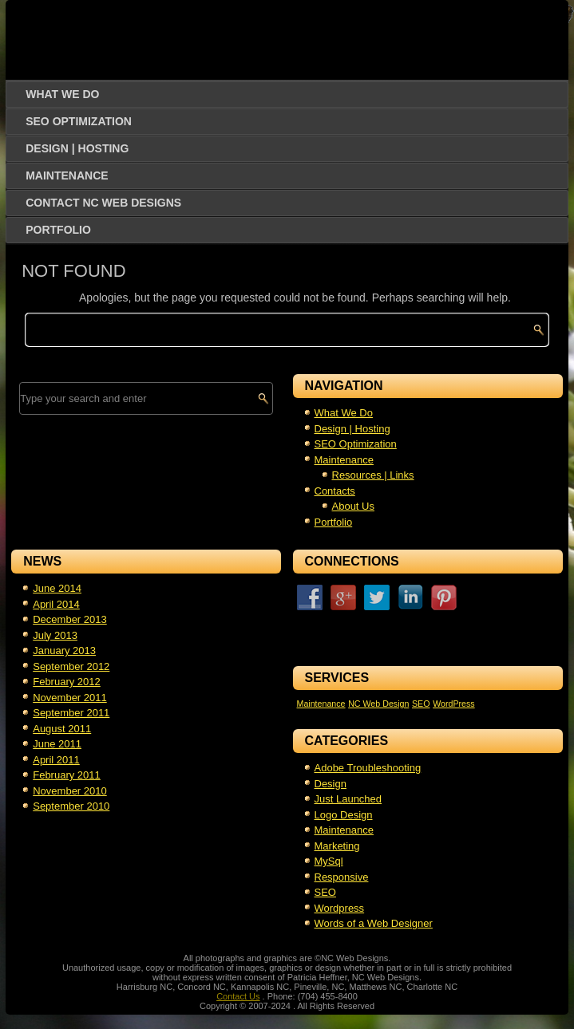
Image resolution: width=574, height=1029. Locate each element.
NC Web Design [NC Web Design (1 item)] (378, 703)
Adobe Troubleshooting (368, 768)
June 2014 (57, 588)
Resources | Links (373, 475)
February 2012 (67, 682)
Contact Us (237, 996)
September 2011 (71, 713)
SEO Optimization (79, 121)
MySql (329, 861)
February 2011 (67, 775)
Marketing (337, 846)
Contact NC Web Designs (103, 202)
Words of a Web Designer (374, 923)
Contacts (335, 491)
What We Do (62, 94)
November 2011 (70, 698)
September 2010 (71, 806)
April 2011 (56, 760)
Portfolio (58, 229)
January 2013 (64, 650)
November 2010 (70, 791)
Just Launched (348, 799)
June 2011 (57, 744)
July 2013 (55, 635)
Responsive (342, 877)
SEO (325, 892)
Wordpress (340, 908)
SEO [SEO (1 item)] (421, 703)
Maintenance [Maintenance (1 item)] (321, 703)
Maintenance (67, 175)
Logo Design (344, 815)
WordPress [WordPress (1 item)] (454, 703)
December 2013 (70, 619)
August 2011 (62, 729)
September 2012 (71, 666)
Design (330, 784)
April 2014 (56, 604)
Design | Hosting (77, 148)
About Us (353, 506)
